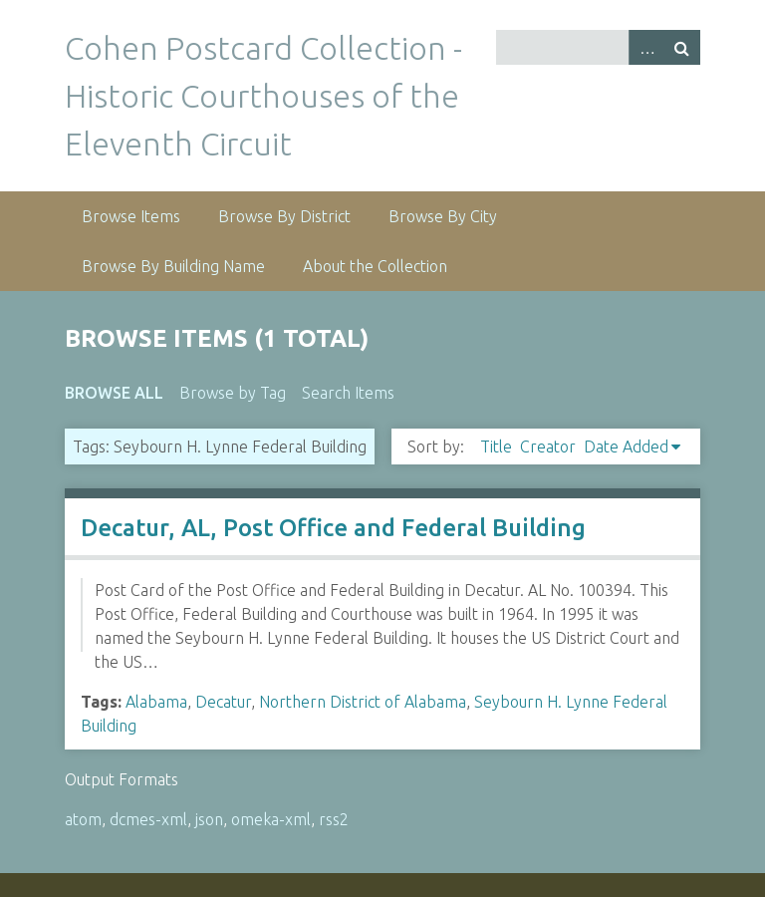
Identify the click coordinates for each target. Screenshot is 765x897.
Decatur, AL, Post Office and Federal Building (333, 527)
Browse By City (442, 216)
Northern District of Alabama (362, 702)
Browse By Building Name (173, 266)
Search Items (348, 393)
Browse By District (284, 216)
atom (83, 819)
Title (496, 446)
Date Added (626, 446)
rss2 (334, 819)
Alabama (156, 702)
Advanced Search (646, 47)
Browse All (114, 393)
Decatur (223, 702)
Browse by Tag (232, 393)
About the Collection (375, 266)
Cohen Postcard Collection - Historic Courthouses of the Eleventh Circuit (263, 95)
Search (682, 47)
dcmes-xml (148, 819)
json (209, 819)
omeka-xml (271, 819)
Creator (548, 446)
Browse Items (131, 216)
